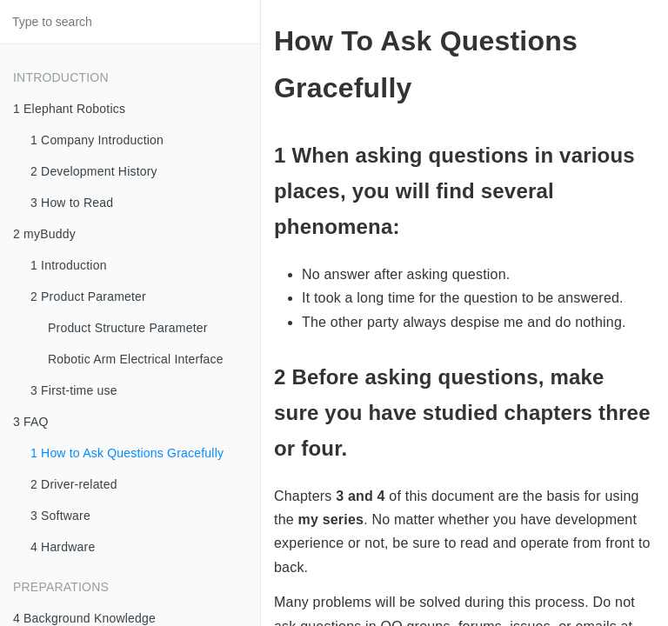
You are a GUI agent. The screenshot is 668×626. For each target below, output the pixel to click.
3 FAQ (31, 422)
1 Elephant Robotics (69, 109)
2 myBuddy (44, 234)
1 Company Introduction (97, 140)
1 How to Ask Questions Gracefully (127, 453)
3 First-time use (73, 390)
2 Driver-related (73, 484)
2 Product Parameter (88, 296)
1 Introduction (68, 265)
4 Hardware (62, 547)
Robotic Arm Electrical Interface (136, 359)
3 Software (60, 516)
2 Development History (93, 171)
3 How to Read (71, 203)
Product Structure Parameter (128, 328)
